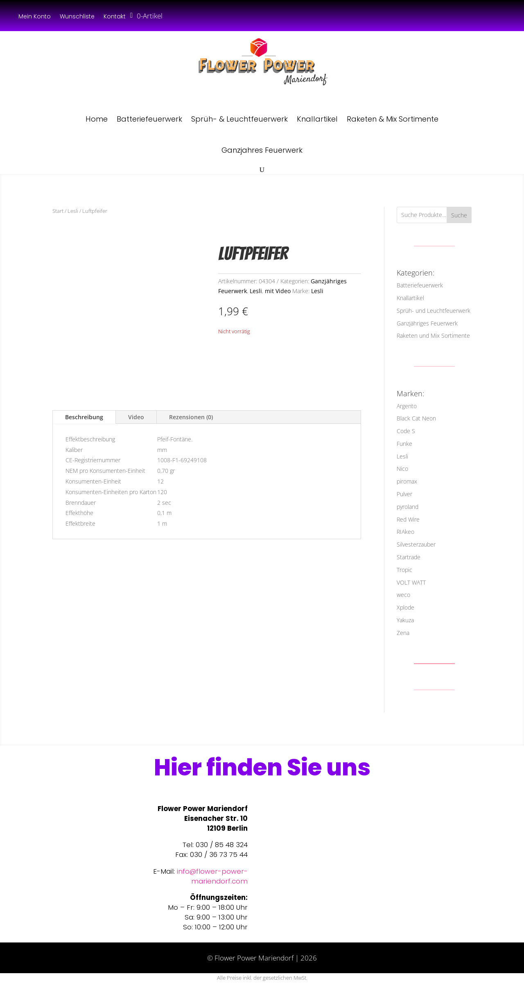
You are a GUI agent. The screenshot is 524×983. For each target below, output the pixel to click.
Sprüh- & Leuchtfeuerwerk (239, 119)
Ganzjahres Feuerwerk (262, 150)
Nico (402, 468)
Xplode (405, 607)
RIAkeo (405, 532)
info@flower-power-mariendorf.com (212, 876)
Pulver (404, 494)
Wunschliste (77, 17)
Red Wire (408, 519)
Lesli (73, 211)
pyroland (407, 507)
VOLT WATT (411, 582)
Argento (407, 406)
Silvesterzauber (416, 544)
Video (136, 417)
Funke (404, 443)
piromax (407, 481)
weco (403, 595)
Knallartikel (317, 119)
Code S (406, 431)
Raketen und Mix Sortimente (433, 335)
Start (57, 211)
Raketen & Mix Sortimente (392, 119)
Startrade (408, 557)
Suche (459, 215)
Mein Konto (34, 17)
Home (97, 119)
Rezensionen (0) (191, 417)
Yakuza (405, 620)
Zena (403, 633)
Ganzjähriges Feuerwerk (427, 323)
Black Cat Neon (416, 418)
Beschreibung (84, 417)
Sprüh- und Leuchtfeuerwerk (433, 310)
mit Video (278, 291)
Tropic (404, 570)
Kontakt (115, 17)
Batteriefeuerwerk (149, 119)
